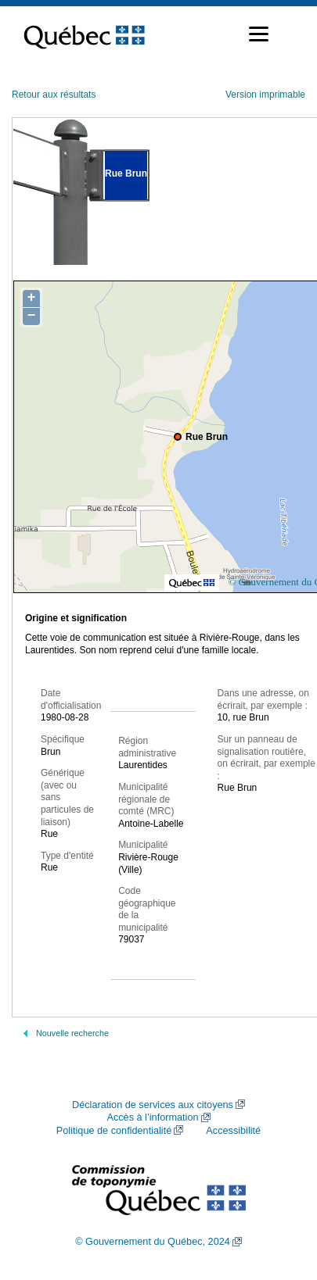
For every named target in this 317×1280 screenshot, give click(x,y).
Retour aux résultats (53, 94)
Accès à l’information (152, 1117)
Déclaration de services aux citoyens (152, 1104)
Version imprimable (265, 94)
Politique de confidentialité (113, 1130)
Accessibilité (233, 1130)
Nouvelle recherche (72, 1033)
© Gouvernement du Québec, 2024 (152, 1241)
